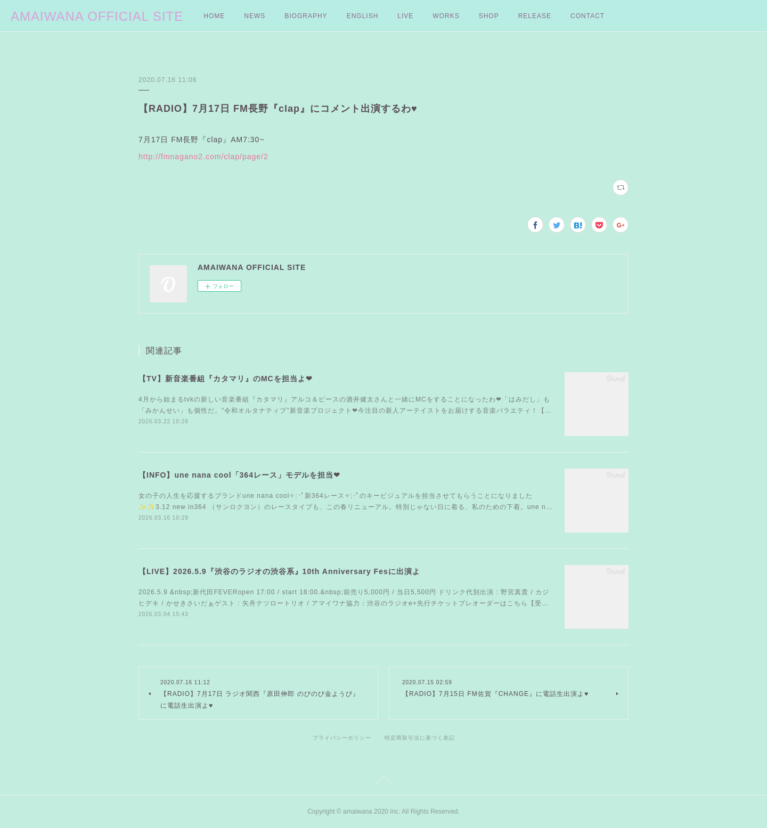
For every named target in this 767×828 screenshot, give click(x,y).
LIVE (405, 16)
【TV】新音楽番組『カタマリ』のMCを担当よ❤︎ (225, 378)
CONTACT (587, 16)
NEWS (254, 16)
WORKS (446, 16)
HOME (214, 16)
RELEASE (534, 16)
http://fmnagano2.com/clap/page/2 (203, 156)
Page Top (383, 782)
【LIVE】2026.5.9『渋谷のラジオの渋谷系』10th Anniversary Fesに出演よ (279, 571)
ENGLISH (363, 16)
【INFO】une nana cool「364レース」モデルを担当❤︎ (239, 475)
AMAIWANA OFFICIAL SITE (97, 16)
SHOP (489, 16)
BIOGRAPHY (305, 16)
